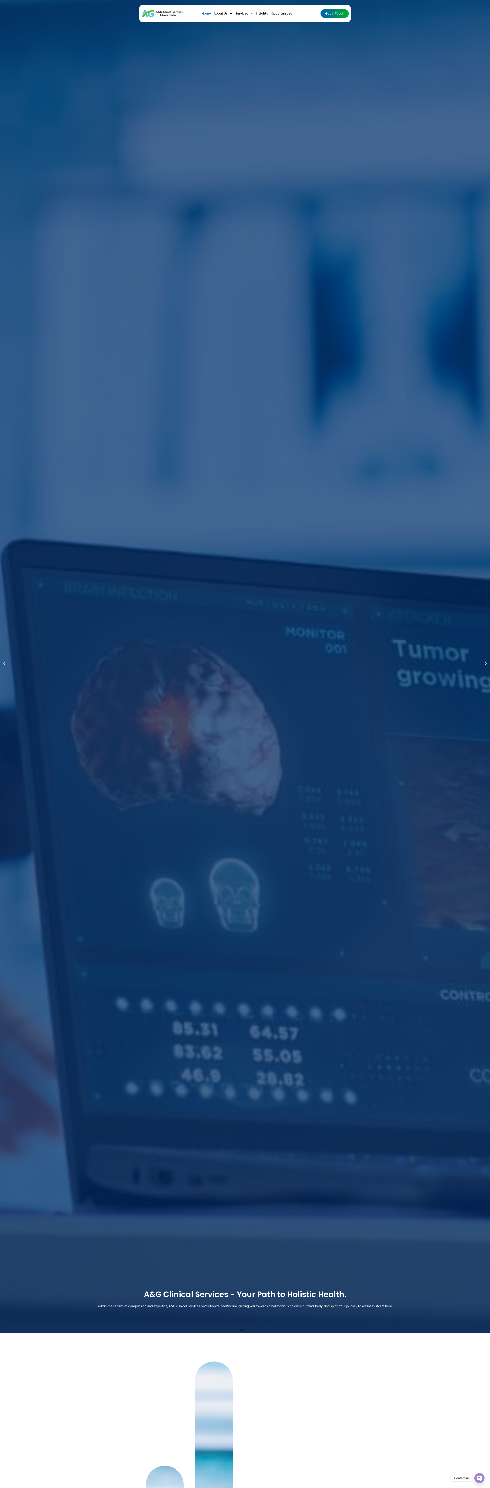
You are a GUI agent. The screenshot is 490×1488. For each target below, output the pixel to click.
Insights (262, 13)
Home (206, 13)
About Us (223, 13)
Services (244, 13)
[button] (4, 663)
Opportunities (281, 13)
